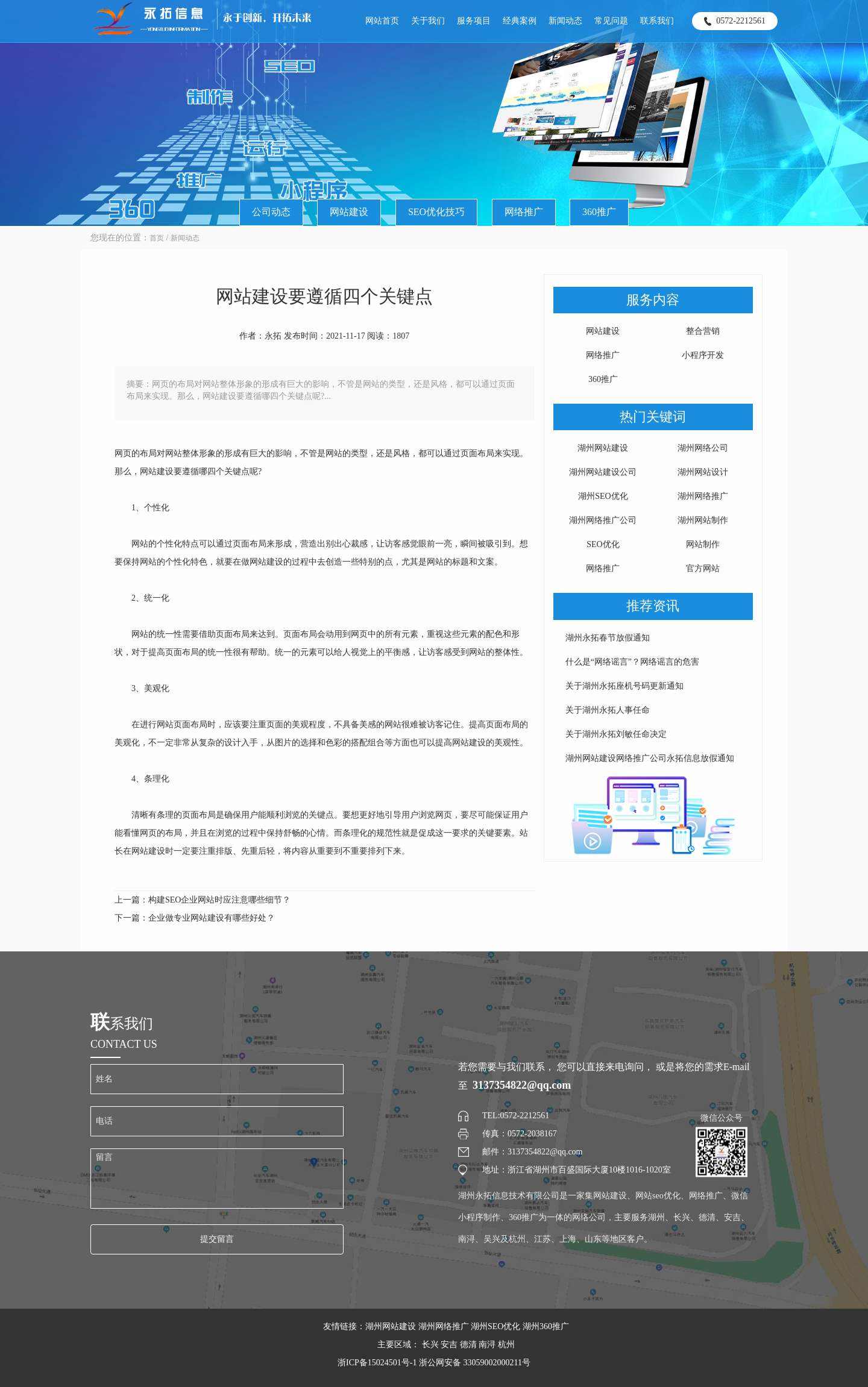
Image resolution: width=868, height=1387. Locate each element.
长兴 (430, 1344)
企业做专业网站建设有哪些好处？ (211, 917)
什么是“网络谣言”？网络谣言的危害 (632, 661)
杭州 (506, 1344)
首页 (156, 238)
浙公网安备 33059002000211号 (474, 1362)
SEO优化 (603, 544)
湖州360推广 (546, 1326)
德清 (468, 1344)
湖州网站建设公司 (603, 472)
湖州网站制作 (703, 520)
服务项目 (474, 20)
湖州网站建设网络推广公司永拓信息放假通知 (649, 758)
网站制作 (703, 544)
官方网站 (703, 568)
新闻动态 (565, 20)
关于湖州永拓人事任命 (607, 710)
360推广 (599, 212)
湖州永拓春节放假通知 (607, 637)
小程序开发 (703, 355)
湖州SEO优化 (602, 496)
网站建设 (349, 212)
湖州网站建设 (602, 447)
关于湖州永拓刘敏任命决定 (616, 734)
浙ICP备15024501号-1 (378, 1362)
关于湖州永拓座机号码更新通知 (624, 685)
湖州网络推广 (703, 496)
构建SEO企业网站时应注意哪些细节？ (219, 899)
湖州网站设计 (703, 472)
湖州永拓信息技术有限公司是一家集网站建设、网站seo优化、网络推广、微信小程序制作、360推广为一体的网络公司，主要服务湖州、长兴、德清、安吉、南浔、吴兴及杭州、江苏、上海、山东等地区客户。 (603, 1217)
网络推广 (524, 212)
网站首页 (382, 20)
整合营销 (703, 331)
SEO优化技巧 (436, 212)
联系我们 (657, 20)
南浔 (487, 1344)
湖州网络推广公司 (603, 520)
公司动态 (271, 212)
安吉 (449, 1344)
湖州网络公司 (703, 447)
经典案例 (519, 20)
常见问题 (611, 20)
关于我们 (428, 20)
